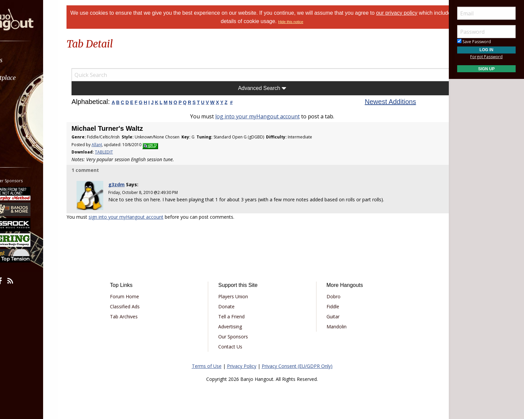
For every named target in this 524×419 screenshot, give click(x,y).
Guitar (329, 315)
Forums (24, 60)
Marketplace (31, 78)
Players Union (237, 295)
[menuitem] (37, 60)
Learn (22, 95)
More (21, 131)
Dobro (329, 295)
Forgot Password (486, 57)
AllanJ (110, 144)
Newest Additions (383, 101)
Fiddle (328, 305)
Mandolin (332, 325)
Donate (230, 305)
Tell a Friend (235, 315)
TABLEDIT (118, 152)
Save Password (474, 41)
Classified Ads (136, 305)
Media (22, 113)
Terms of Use (207, 364)
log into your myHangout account (257, 116)
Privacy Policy (241, 364)
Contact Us (234, 345)
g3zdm (128, 184)
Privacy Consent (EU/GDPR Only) (297, 364)
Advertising (234, 325)
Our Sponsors (237, 335)
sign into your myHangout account (139, 216)
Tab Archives (135, 315)
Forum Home (135, 295)
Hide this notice (308, 22)
